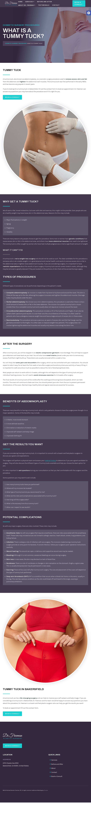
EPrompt (46, 793)
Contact (56, 5)
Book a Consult (78, 3)
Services (29, 1)
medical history (50, 462)
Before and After (44, 1)
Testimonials (43, 5)
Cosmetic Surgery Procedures (16, 43)
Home (20, 1)
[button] (88, 13)
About (53, 772)
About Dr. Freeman (26, 5)
